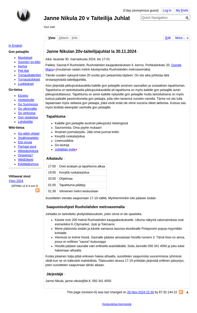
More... (180, 38)
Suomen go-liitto (29, 62)
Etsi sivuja (25, 142)
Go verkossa (26, 113)
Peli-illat (23, 71)
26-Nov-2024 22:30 (140, 292)
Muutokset (25, 57)
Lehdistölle (25, 122)
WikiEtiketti (25, 159)
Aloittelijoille (26, 100)
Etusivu (23, 95)
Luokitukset (26, 84)
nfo (74, 38)
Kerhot (22, 66)
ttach (63, 38)
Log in (167, 10)
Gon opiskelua (28, 117)
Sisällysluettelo (28, 138)
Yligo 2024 (15, 181)
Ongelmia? (25, 155)
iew (51, 38)
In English (15, 45)
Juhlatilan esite (65, 149)
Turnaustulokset (29, 79)
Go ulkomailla (27, 108)
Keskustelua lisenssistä (116, 304)
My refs (182, 10)
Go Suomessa (28, 104)
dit (168, 38)
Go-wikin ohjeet (29, 133)
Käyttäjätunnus (28, 164)
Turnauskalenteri (29, 75)
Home (24, 15)
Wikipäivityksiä (28, 151)
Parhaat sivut (27, 146)
